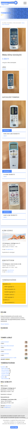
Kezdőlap (4, 23)
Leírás (4, 67)
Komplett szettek (8, 294)
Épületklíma (9, 23)
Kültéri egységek (8, 297)
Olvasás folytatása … (5, 324)
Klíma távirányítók (17, 23)
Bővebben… (7, 130)
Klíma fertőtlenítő (8, 302)
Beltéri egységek (8, 286)
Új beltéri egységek (9, 292)
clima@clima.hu (9, 249)
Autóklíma (5, 300)
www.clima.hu (10, 270)
